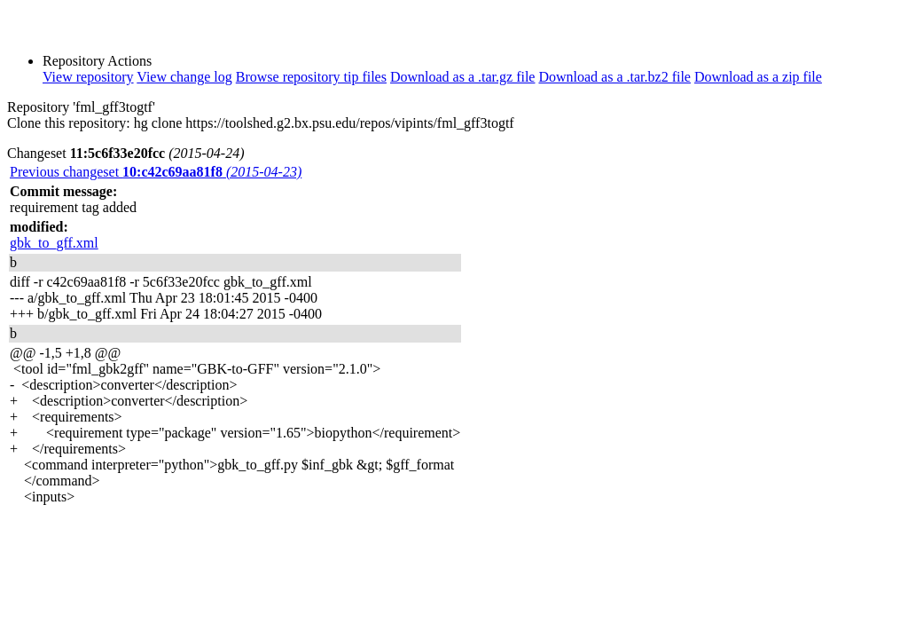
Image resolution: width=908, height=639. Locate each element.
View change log (184, 76)
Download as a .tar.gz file (463, 76)
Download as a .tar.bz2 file (614, 76)
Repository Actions (97, 60)
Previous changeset (155, 171)
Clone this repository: (68, 122)
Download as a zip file (758, 76)
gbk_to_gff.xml (54, 242)
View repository (88, 76)
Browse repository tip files (311, 76)
